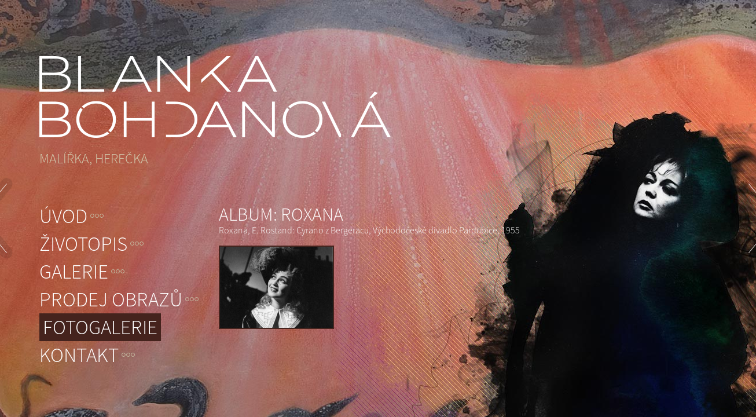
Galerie (73, 271)
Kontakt (79, 355)
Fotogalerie (100, 327)
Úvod (63, 216)
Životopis (83, 244)
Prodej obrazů (110, 299)
